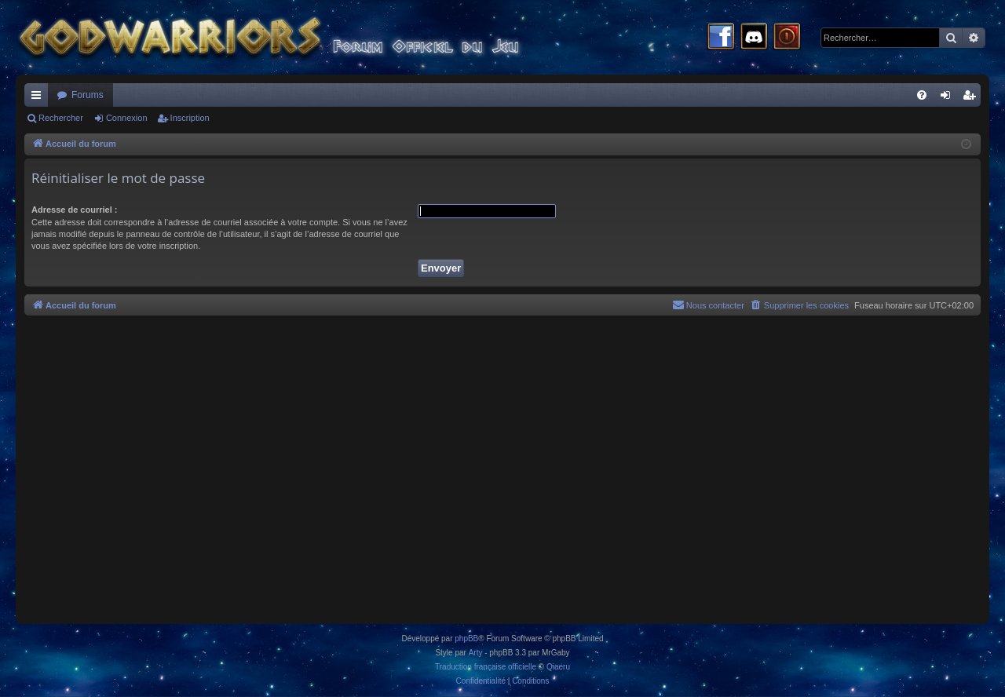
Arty (476, 652)
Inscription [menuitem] (972, 98)
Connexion (127, 117)
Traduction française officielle (485, 666)
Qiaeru (558, 666)
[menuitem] (922, 95)
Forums (87, 94)
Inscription (190, 117)
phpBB (466, 638)
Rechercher (60, 117)
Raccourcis (39, 98)
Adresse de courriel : (74, 209)
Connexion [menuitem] (949, 98)
